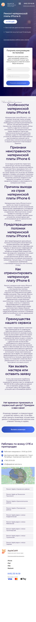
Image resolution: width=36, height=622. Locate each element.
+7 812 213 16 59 (9, 460)
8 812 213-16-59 (14, 574)
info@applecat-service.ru (13, 464)
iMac (9, 566)
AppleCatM (15, 552)
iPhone (9, 101)
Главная (3, 101)
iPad (9, 563)
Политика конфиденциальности (16, 556)
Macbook (10, 568)
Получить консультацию (16, 83)
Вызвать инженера (18, 429)
